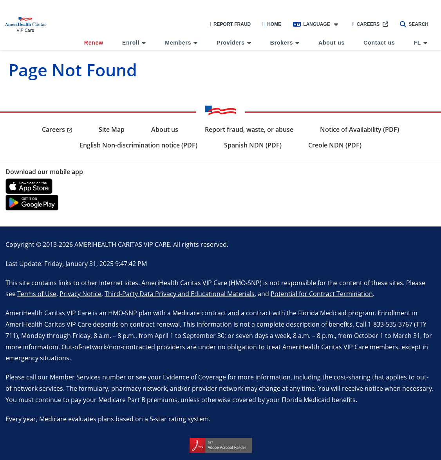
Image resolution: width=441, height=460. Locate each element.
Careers (366, 24)
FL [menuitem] (417, 43)
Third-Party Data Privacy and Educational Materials (180, 293)
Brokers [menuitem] (281, 43)
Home (271, 24)
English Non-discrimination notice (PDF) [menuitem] (138, 145)
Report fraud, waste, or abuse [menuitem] (249, 129)
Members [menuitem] (178, 43)
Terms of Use (36, 293)
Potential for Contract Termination (322, 293)
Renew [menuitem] (93, 43)
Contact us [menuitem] (379, 43)
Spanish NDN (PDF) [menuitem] (253, 145)
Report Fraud (230, 24)
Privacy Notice (80, 293)
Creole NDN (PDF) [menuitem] (334, 145)
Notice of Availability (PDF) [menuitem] (359, 129)
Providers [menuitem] (231, 43)
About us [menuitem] (331, 43)
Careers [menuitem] (53, 129)
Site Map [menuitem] (112, 129)
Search (414, 24)
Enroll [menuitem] (130, 43)
